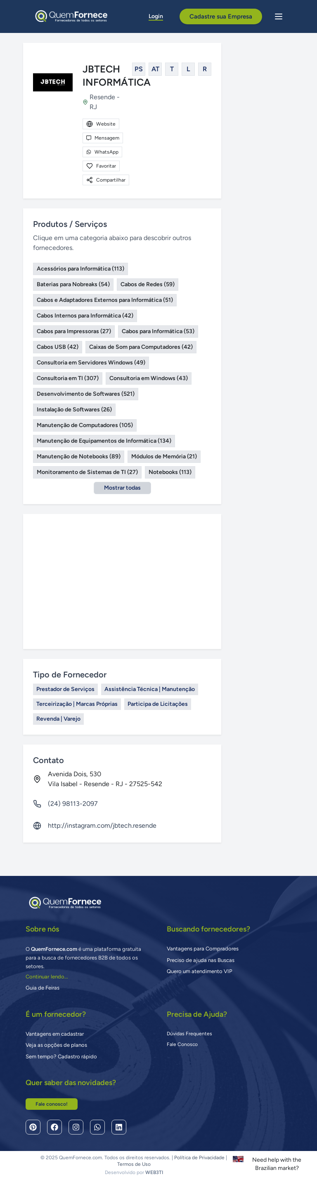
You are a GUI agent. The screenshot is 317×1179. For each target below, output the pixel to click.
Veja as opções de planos (56, 1045)
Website (101, 124)
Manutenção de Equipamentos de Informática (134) (104, 440)
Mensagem (102, 138)
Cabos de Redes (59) (148, 284)
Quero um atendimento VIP (199, 971)
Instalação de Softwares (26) (74, 409)
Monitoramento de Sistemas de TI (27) (87, 472)
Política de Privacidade (199, 1157)
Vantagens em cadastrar (55, 1034)
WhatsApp (102, 152)
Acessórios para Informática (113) (80, 268)
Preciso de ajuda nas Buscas (200, 960)
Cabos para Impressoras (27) (74, 331)
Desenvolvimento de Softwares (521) (86, 393)
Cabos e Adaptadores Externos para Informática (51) (105, 300)
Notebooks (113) (170, 472)
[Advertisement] (122, 581)
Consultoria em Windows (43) (148, 378)
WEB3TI (154, 1172)
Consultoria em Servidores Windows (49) (91, 362)
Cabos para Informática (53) (158, 331)
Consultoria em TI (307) (68, 378)
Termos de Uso (134, 1164)
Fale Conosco (182, 1044)
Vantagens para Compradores (203, 949)
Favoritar (101, 166)
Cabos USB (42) (57, 346)
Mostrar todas (122, 487)
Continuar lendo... (47, 977)
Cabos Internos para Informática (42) (85, 315)
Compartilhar (105, 180)
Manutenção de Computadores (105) (85, 425)
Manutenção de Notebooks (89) (79, 456)
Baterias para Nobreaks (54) (73, 284)
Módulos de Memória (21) (164, 456)
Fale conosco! (51, 1104)
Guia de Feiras (42, 988)
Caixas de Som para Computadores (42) (141, 346)
